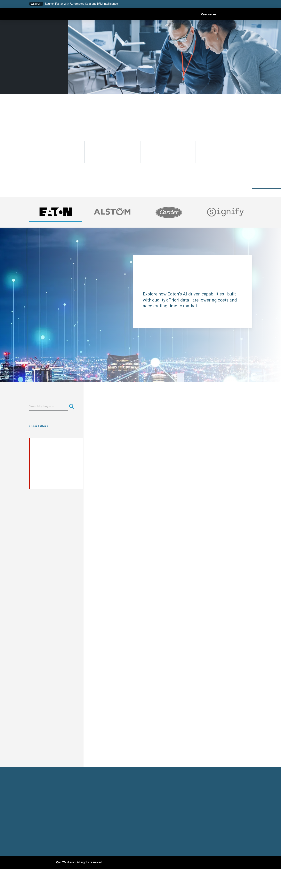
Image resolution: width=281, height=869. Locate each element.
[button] (214, 4)
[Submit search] (73, 406)
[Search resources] (48, 406)
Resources (209, 14)
